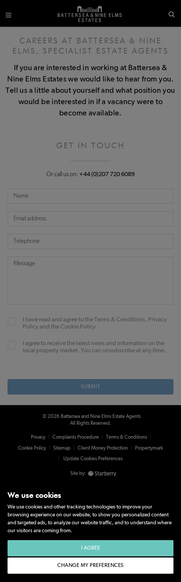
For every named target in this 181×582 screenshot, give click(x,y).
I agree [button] (90, 548)
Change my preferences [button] (90, 565)
